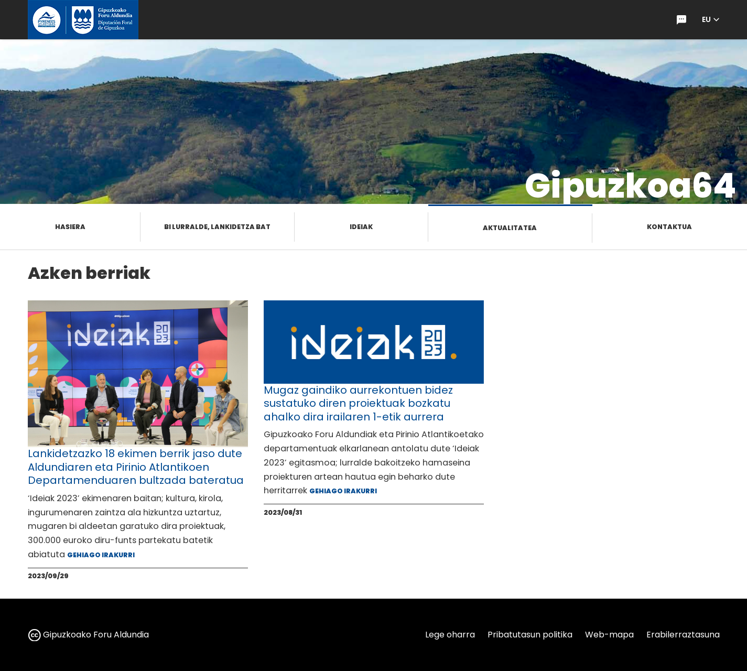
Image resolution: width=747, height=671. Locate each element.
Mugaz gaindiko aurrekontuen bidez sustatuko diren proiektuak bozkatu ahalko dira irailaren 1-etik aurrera (358, 403)
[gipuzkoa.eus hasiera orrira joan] (83, 19)
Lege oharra (450, 635)
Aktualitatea (510, 227)
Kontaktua (669, 226)
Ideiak (361, 226)
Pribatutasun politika (530, 635)
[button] (710, 19)
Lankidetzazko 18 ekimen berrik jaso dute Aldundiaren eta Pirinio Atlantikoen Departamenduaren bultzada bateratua (136, 467)
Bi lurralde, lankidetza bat (217, 226)
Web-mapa (609, 635)
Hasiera (70, 226)
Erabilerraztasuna (683, 635)
